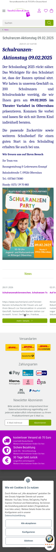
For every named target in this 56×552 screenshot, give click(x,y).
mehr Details (25, 320)
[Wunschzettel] (45, 11)
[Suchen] (24, 23)
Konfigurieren (28, 532)
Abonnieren (40, 422)
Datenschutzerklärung (20, 409)
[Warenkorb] (51, 11)
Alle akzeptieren (28, 523)
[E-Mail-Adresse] (17, 423)
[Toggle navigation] (3, 13)
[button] (39, 11)
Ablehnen (28, 541)
